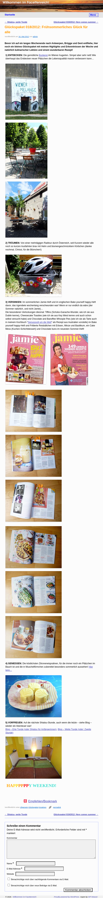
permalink (57, 807)
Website (10, 878)
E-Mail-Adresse (15, 873)
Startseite (10, 14)
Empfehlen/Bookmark (42, 801)
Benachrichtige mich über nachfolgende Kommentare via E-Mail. (40, 884)
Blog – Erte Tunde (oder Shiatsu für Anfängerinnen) (31, 729)
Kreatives (42, 807)
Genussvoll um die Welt (40, 322)
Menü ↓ (94, 15)
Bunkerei (43, 55)
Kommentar (12, 838)
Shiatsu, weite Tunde (16, 22)
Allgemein (24, 807)
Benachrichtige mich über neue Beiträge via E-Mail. (34, 890)
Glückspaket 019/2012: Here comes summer (76, 22)
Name (10, 868)
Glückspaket (33, 807)
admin (35, 36)
